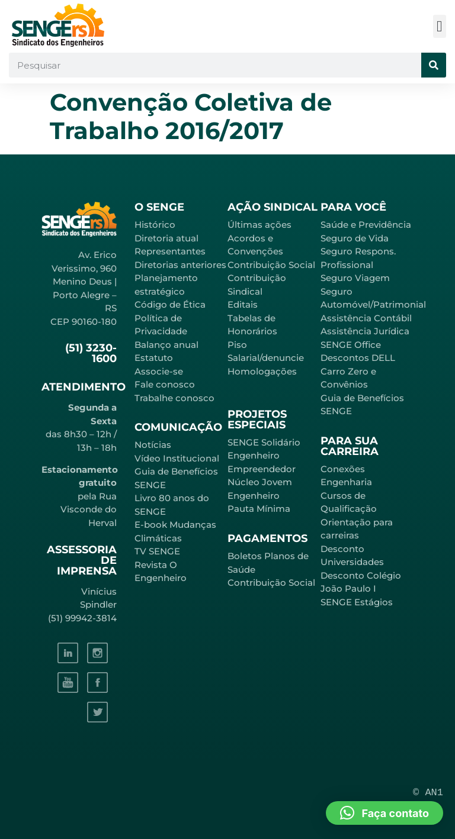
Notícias (152, 444)
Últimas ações (259, 224)
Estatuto (153, 357)
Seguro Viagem (355, 277)
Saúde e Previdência (366, 224)
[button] (440, 26)
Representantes (170, 251)
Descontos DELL (358, 357)
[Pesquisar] (433, 65)
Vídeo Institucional (176, 458)
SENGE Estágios (357, 602)
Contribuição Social (271, 264)
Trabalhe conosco (174, 398)
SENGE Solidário (264, 442)
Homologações (262, 371)
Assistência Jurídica (365, 331)
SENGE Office (351, 344)
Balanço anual (166, 344)
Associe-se (158, 371)
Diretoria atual (166, 238)
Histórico (154, 224)
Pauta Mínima (259, 508)
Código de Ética (170, 304)
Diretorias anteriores (180, 264)
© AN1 (428, 792)
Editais (243, 304)
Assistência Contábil (366, 318)
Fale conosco (164, 384)
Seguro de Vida (355, 238)
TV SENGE (157, 551)
